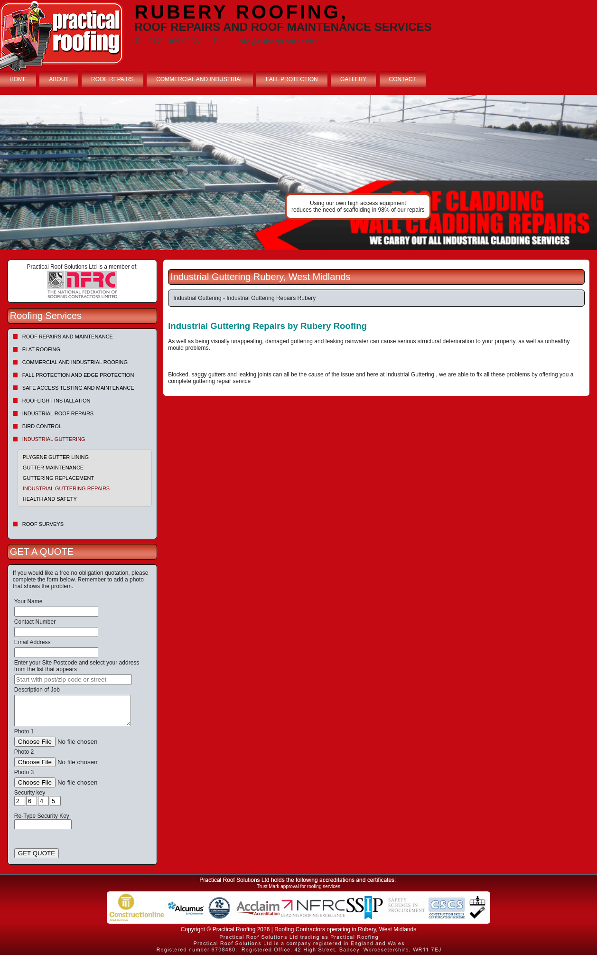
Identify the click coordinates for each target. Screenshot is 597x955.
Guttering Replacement (58, 478)
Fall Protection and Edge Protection (78, 375)
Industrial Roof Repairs (57, 413)
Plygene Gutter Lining (56, 457)
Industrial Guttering (53, 439)
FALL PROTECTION (292, 79)
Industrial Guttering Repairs (66, 488)
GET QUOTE (36, 853)
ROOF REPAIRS (112, 79)
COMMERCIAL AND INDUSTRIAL (199, 79)
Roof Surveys (43, 524)
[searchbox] (73, 679)
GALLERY (353, 79)
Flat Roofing (41, 349)
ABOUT (58, 79)
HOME (18, 79)
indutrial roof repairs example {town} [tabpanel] (298, 172)
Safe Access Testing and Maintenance (78, 388)
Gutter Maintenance (53, 467)
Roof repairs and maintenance (67, 336)
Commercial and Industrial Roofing (75, 362)
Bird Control (42, 426)
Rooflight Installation (56, 400)
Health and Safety (50, 499)
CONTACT (402, 79)
